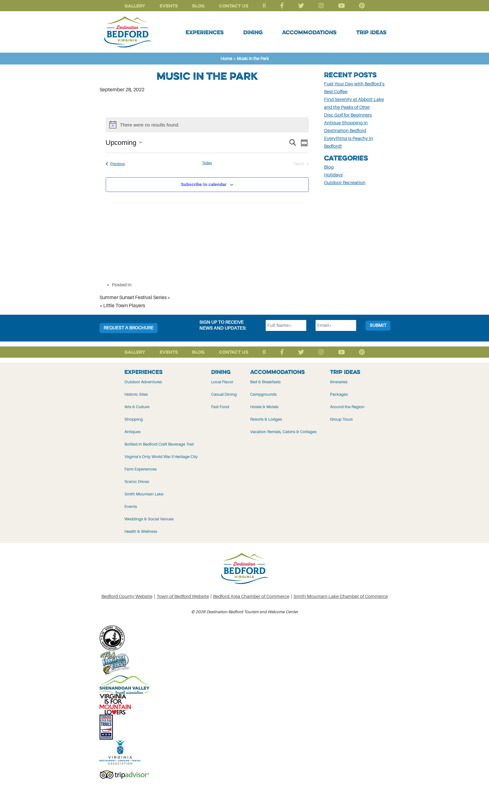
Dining (253, 32)
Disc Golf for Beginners (348, 115)
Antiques (132, 431)
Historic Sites (136, 394)
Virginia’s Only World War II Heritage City (161, 456)
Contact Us (233, 6)
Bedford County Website (127, 596)
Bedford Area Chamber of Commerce (251, 596)
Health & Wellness (140, 531)
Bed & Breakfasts (265, 382)
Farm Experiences (140, 469)
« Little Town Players (122, 305)
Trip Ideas (371, 32)
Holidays (333, 175)
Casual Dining (224, 394)
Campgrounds (263, 394)
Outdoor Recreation (345, 182)
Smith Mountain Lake (143, 494)
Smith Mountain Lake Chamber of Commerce (340, 596)
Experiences (205, 32)
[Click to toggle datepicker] (124, 142)
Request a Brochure (128, 328)
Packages (339, 394)
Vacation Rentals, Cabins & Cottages (283, 431)
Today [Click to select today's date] (207, 163)
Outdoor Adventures (143, 382)
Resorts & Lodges (266, 419)
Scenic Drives (136, 481)
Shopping (133, 419)
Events (169, 6)
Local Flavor (222, 382)
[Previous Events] (115, 163)
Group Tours (341, 419)
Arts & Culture (136, 406)
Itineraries (338, 382)
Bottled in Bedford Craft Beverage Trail (159, 444)
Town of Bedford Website (183, 596)
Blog (198, 6)
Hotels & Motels (264, 406)
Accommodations (309, 32)
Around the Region (347, 406)
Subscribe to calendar (203, 184)
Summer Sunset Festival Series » (134, 297)
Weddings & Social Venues (149, 519)
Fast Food (220, 406)
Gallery (134, 6)
